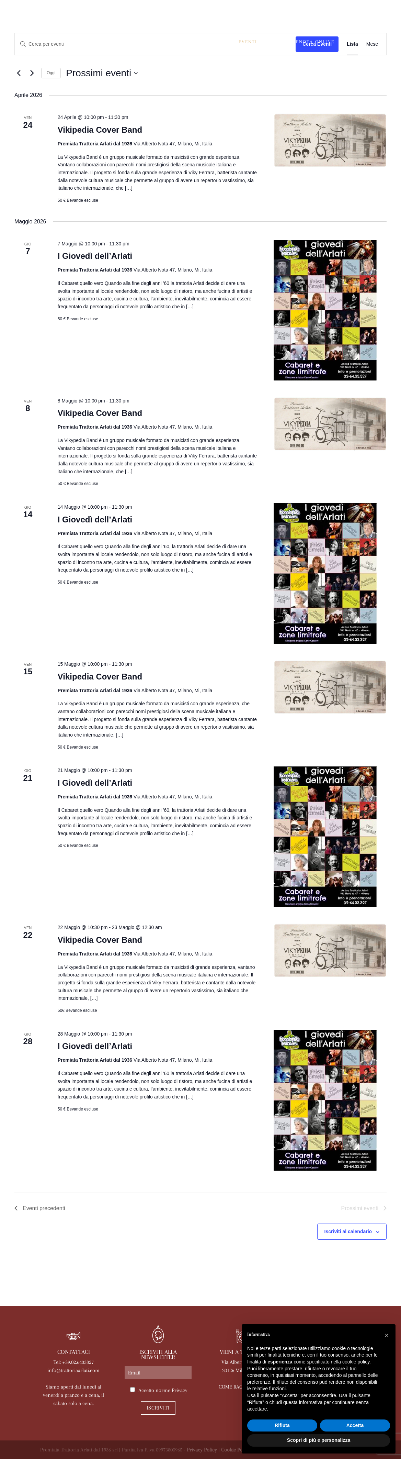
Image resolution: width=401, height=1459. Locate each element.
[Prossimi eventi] (32, 73)
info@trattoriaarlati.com (73, 1370)
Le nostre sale (208, 42)
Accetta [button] (355, 1425)
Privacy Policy (202, 1450)
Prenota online (312, 42)
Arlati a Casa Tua (129, 42)
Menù (171, 42)
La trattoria (77, 42)
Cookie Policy (235, 1450)
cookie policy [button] (355, 1361)
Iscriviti (158, 1408)
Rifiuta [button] (282, 1425)
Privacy (179, 1390)
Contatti (227, 53)
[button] (386, 1335)
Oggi (51, 72)
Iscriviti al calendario (348, 1231)
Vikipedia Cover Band (100, 129)
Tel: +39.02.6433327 (74, 1362)
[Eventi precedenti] (18, 73)
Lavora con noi (183, 53)
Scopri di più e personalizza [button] (318, 1440)
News (273, 42)
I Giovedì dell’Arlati (95, 256)
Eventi (248, 42)
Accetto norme (162, 1390)
